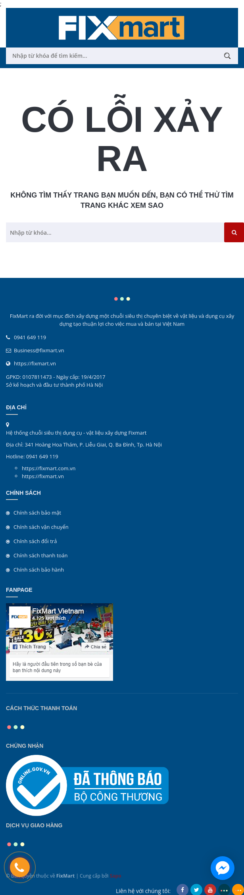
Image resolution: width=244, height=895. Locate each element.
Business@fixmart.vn (39, 350)
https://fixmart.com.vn (48, 468)
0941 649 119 (30, 337)
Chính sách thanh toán (40, 555)
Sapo (115, 875)
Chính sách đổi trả (35, 541)
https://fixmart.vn (35, 363)
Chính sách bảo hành (38, 569)
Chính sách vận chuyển (41, 526)
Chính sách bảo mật (37, 512)
